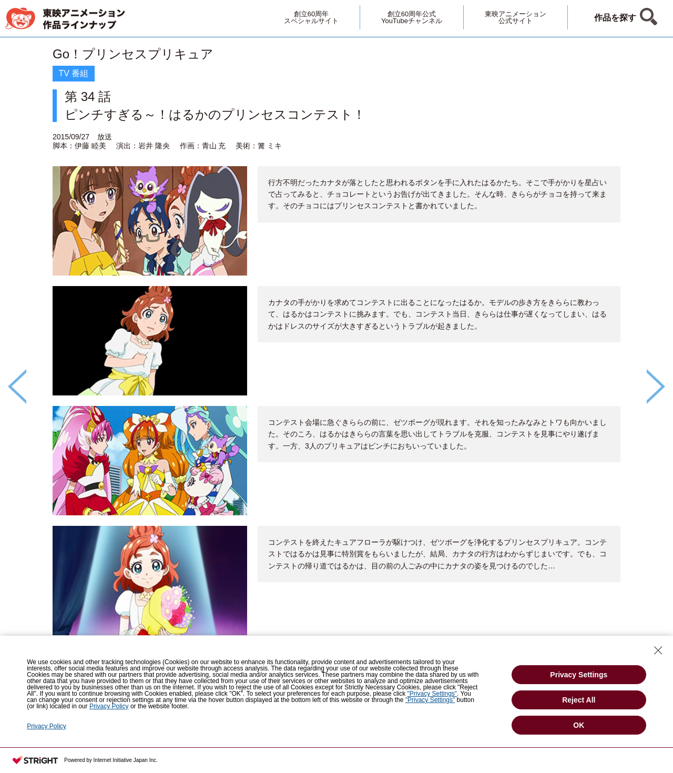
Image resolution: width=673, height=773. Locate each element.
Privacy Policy (109, 706)
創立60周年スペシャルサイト (311, 17)
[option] (336, 368)
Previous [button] (17, 386)
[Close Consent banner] (658, 650)
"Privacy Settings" (432, 693)
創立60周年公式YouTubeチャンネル (411, 17)
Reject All (578, 700)
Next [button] (656, 386)
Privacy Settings (578, 674)
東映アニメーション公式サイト (515, 17)
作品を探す (615, 17)
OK (578, 725)
